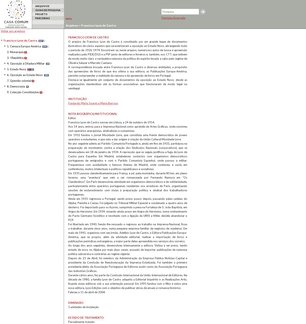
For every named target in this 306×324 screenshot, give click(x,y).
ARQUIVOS (42, 6)
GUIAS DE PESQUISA (48, 10)
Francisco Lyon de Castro (20, 40)
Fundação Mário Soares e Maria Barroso (93, 103)
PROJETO (41, 14)
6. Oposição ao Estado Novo (25, 75)
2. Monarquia (15, 52)
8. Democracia (16, 86)
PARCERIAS (42, 18)
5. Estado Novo (16, 69)
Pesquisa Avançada (173, 18)
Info (69, 18)
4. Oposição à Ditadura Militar (26, 63)
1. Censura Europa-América (24, 46)
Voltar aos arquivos (13, 31)
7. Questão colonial (19, 80)
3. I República (15, 57)
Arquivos (72, 25)
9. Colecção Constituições (23, 92)
